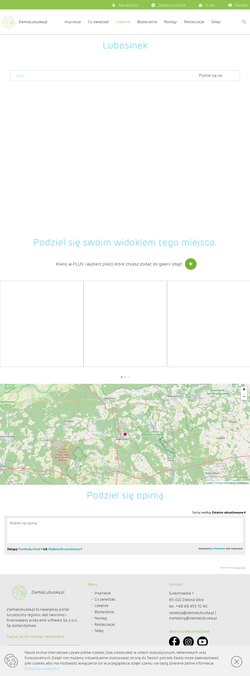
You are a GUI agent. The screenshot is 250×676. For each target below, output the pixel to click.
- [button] (244, 396)
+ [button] (244, 389)
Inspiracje (72, 22)
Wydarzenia (147, 22)
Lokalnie (123, 22)
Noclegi (170, 22)
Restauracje (194, 22)
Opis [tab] (20, 75)
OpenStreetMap (226, 483)
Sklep (215, 22)
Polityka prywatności (42, 668)
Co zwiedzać (98, 22)
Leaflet (210, 483)
